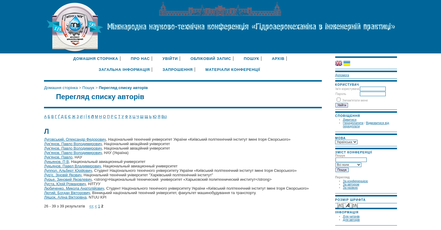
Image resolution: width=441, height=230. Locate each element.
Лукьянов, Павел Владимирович (72, 166)
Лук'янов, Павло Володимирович (73, 144)
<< (91, 206)
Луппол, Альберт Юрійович (68, 170)
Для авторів (351, 219)
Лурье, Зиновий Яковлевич (68, 179)
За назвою (350, 187)
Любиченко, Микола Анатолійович (74, 188)
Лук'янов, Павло (58, 157)
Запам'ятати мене (355, 100)
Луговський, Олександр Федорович (75, 139)
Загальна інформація (124, 69)
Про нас (140, 58)
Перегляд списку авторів (123, 87)
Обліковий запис (210, 58)
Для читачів (351, 216)
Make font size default (348, 205)
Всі (164, 116)
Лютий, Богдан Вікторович (67, 193)
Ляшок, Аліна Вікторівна (65, 197)
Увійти (170, 58)
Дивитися (350, 119)
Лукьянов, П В (56, 161)
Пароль (341, 94)
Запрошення (178, 69)
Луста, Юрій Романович (65, 184)
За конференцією (355, 181)
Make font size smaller (341, 205)
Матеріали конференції (232, 69)
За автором (351, 184)
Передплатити (353, 123)
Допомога (342, 75)
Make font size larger (355, 205)
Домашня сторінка (95, 58)
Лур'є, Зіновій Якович (62, 175)
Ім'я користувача (347, 89)
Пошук (251, 58)
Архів (278, 58)
